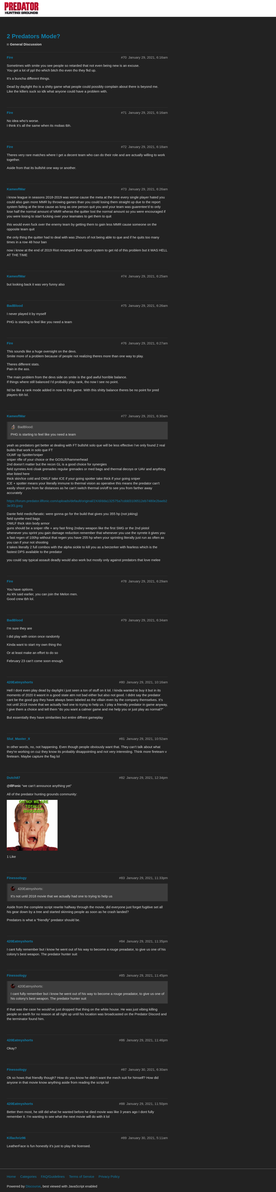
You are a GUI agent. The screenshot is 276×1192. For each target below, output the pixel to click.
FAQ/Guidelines (53, 1176)
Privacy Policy (109, 1176)
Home (11, 1176)
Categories (28, 1176)
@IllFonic (14, 786)
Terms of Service (81, 1176)
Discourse (33, 1186)
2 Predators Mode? (33, 36)
